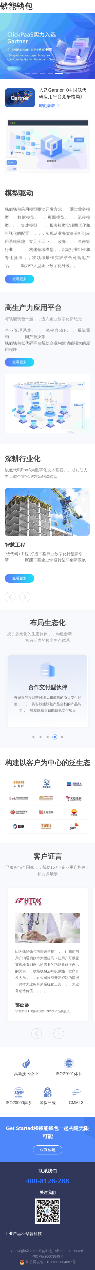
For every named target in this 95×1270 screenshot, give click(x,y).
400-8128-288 (47, 1181)
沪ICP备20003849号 (47, 1256)
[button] (27, 73)
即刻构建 (48, 1150)
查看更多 (19, 289)
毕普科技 (34, 1233)
